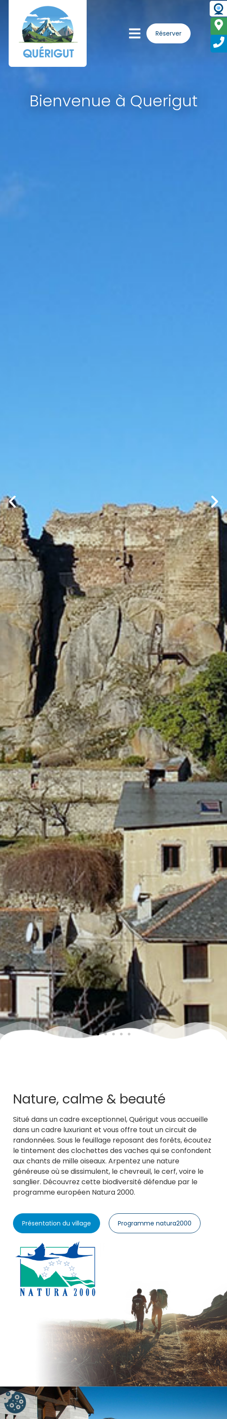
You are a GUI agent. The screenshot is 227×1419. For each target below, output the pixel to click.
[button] (12, 501)
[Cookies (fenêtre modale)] (15, 1403)
